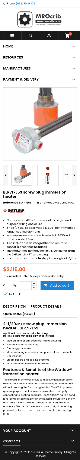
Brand (41, 203)
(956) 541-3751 (26, 3)
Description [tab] (14, 306)
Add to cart (56, 285)
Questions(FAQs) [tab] (19, 313)
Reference (10, 203)
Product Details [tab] (46, 306)
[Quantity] (25, 285)
